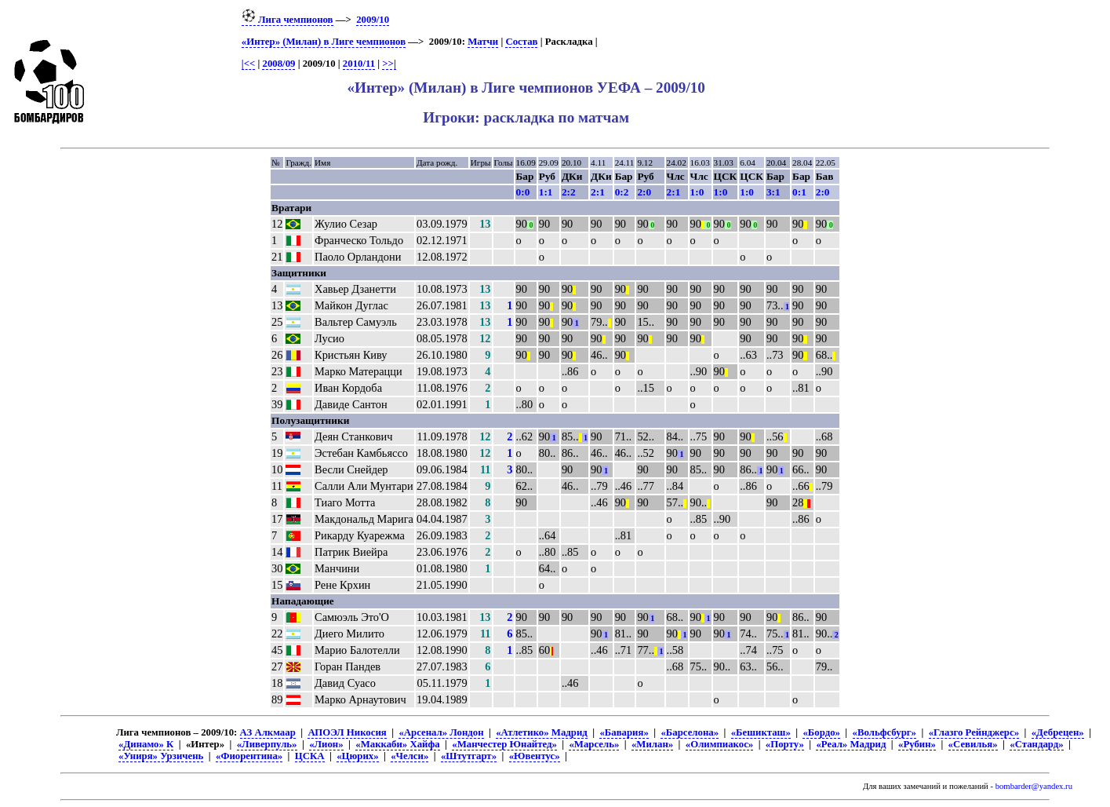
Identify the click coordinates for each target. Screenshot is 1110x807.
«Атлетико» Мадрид (542, 732)
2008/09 (278, 63)
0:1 (799, 192)
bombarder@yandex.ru (1033, 786)
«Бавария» (623, 732)
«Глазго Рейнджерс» (974, 732)
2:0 (644, 192)
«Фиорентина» (249, 755)
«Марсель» (594, 744)
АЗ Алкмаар (268, 732)
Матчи (483, 41)
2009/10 (372, 19)
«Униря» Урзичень (160, 755)
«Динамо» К (145, 744)
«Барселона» (690, 732)
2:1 (598, 192)
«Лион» (326, 744)
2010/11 (359, 63)
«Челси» (409, 755)
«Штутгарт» (469, 755)
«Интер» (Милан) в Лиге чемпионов (324, 41)
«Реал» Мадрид (851, 744)
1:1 (546, 192)
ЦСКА (310, 755)
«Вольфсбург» (884, 732)
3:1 (773, 192)
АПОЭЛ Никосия (347, 732)
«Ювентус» (534, 755)
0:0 (523, 192)
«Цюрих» (357, 755)
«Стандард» (1036, 744)
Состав (521, 41)
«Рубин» (917, 744)
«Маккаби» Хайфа (397, 744)
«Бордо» (820, 732)
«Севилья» (973, 744)
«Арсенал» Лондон (441, 732)
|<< (248, 63)
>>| (388, 63)
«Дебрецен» (1058, 732)
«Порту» (785, 744)
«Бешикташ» (761, 732)
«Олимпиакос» (719, 744)
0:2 (622, 192)
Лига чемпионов (287, 19)
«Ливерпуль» (267, 744)
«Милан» (652, 744)
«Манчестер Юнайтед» (504, 744)
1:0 (697, 192)
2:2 (569, 192)
